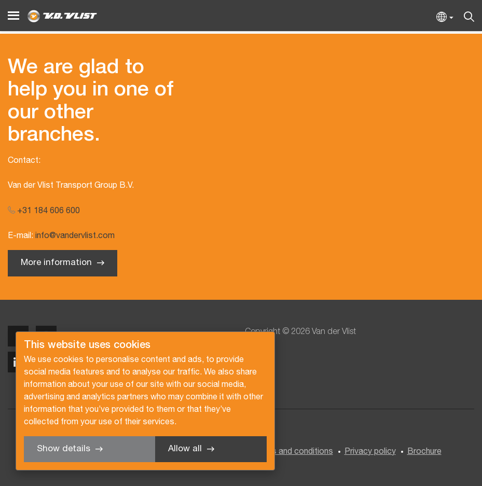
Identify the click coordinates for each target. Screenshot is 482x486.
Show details (63, 449)
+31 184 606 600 (44, 211)
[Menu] (13, 15)
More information (56, 263)
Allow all (185, 449)
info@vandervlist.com (75, 236)
